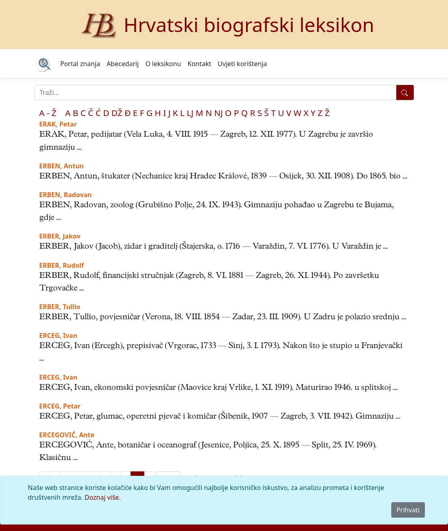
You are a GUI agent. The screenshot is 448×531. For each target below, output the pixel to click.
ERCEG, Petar (60, 406)
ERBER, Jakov (60, 236)
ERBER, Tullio (59, 306)
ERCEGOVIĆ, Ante (66, 434)
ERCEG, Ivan (58, 335)
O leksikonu (163, 63)
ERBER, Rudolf (61, 265)
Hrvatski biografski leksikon (249, 24)
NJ (218, 112)
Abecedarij (123, 63)
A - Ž (48, 112)
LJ (190, 112)
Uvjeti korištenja (242, 63)
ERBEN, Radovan (65, 194)
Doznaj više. (103, 497)
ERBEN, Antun (61, 165)
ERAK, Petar (58, 124)
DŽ (116, 112)
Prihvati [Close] (408, 509)
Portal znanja (80, 63)
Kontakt (200, 63)
